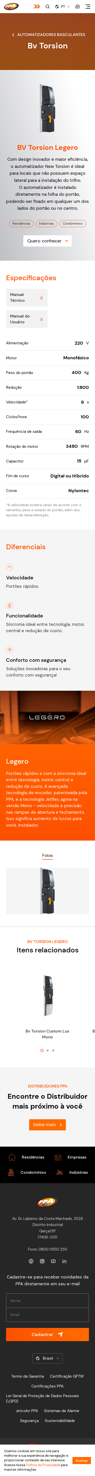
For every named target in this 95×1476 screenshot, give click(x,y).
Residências (21, 223)
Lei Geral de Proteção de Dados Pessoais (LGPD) (42, 1398)
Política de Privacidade (43, 1465)
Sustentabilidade (60, 1420)
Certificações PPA (47, 1386)
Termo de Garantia (27, 1376)
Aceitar (81, 1460)
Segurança (29, 1420)
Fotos (47, 855)
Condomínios (73, 223)
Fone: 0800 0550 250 (47, 1249)
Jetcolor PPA (27, 1410)
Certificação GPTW (67, 1376)
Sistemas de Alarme (61, 1410)
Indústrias (46, 223)
